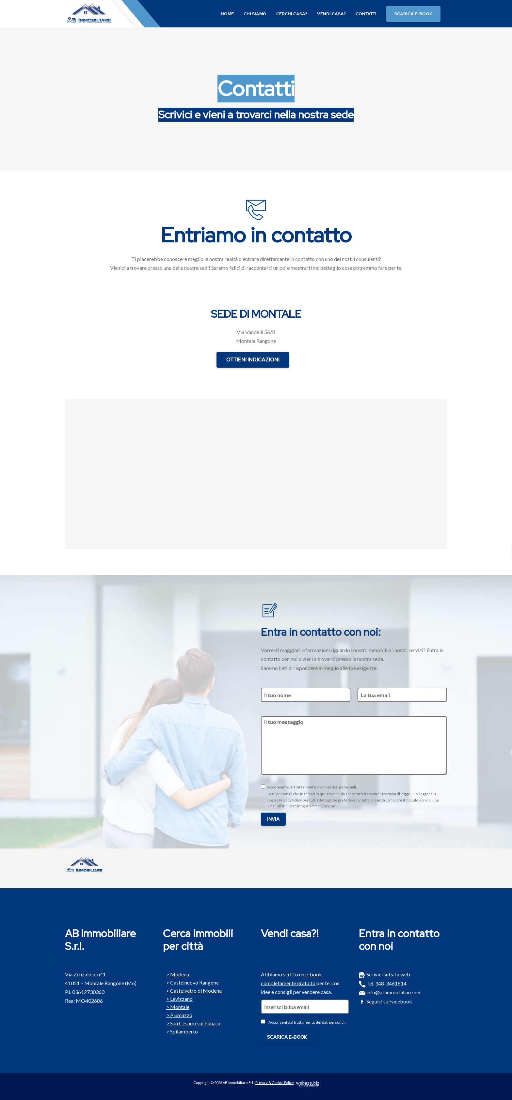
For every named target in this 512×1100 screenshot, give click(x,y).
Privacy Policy (290, 800)
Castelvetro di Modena (192, 990)
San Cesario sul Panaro (191, 1022)
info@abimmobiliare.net (317, 806)
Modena (176, 973)
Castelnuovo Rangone (191, 982)
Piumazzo (177, 1014)
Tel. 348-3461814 (383, 983)
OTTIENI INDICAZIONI (253, 359)
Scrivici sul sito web (384, 974)
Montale (176, 1006)
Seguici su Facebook (385, 1001)
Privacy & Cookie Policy (274, 1082)
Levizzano (178, 998)
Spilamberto (180, 1030)
